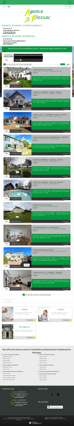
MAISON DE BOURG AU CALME (43, 250)
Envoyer (19, 60)
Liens (22, 418)
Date (63, 64)
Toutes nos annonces (30, 418)
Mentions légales (11, 418)
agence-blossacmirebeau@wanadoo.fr (14, 41)
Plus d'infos (31, 320)
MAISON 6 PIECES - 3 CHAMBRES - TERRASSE (47, 272)
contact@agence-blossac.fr (11, 30)
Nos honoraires (17, 418)
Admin (25, 418)
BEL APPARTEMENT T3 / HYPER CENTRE (46, 227)
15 (30, 64)
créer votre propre (8, 55)
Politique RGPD (19, 419)
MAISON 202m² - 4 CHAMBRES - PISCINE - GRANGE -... (50, 115)
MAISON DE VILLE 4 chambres (43, 70)
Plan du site (5, 418)
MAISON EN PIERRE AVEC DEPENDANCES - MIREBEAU (50, 137)
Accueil (5, 50)
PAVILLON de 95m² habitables (42, 205)
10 (27, 64)
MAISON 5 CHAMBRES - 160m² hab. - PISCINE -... (48, 160)
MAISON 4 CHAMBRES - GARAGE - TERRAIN (47, 92)
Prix (68, 64)
